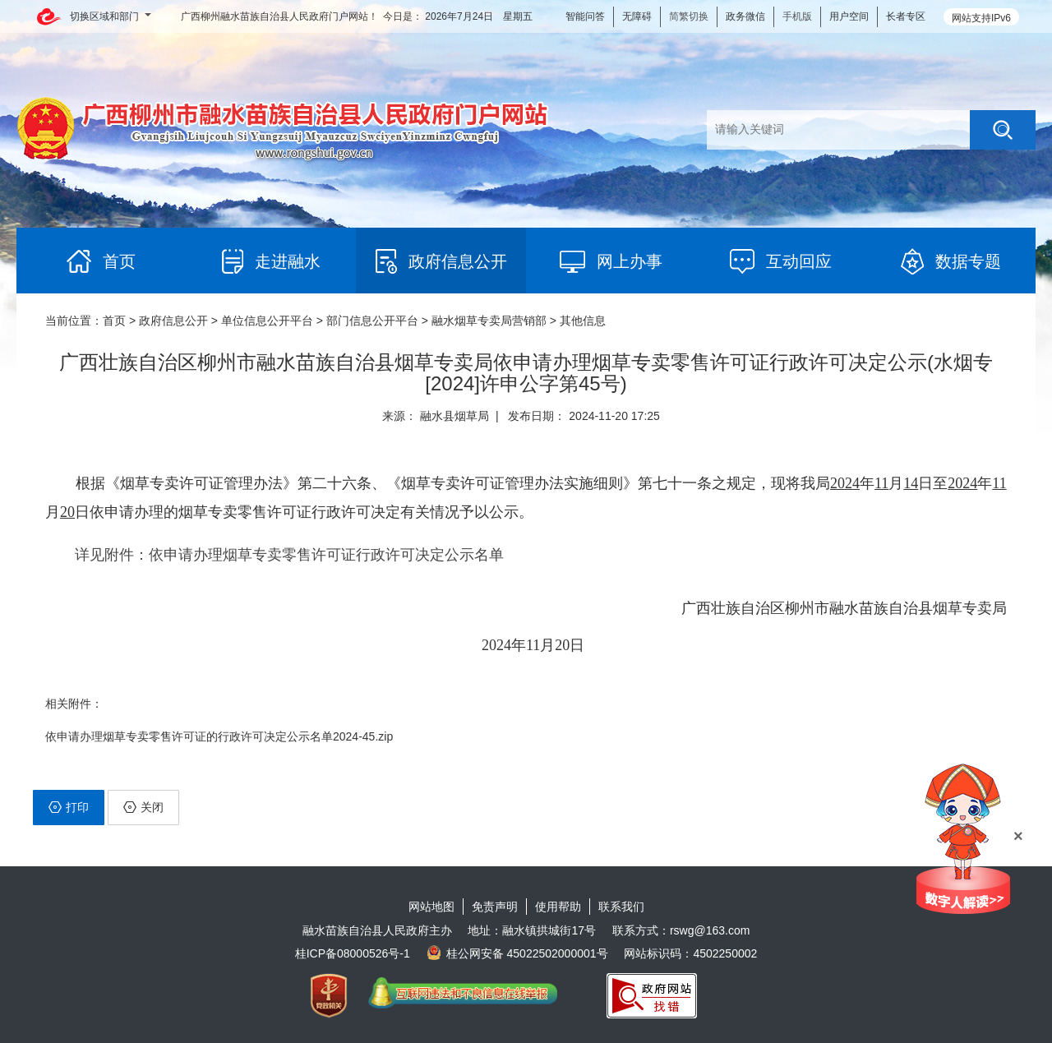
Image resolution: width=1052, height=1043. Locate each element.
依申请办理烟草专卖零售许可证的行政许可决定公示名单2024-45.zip (219, 736)
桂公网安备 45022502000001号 (517, 953)
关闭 (143, 807)
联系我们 (621, 906)
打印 (68, 807)
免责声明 (495, 906)
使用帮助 (558, 906)
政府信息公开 (173, 320)
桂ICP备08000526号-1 (352, 953)
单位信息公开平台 (267, 320)
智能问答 (585, 16)
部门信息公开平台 (372, 320)
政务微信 (745, 16)
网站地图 (431, 906)
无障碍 (637, 16)
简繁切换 (688, 16)
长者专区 (905, 16)
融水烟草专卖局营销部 (489, 320)
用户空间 (849, 16)
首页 (114, 320)
